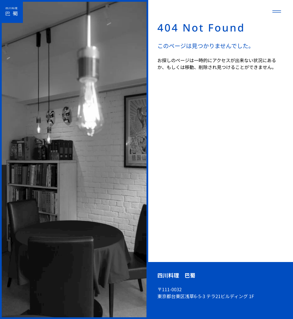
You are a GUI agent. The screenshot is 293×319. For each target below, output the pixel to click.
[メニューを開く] (277, 11)
